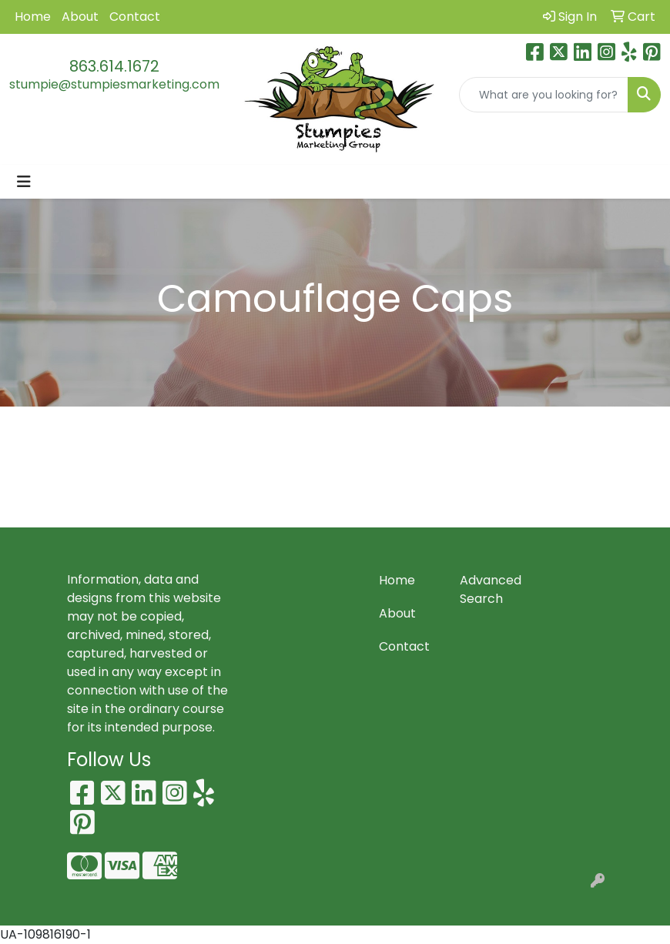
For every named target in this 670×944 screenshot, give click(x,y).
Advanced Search (490, 589)
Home (33, 16)
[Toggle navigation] (24, 181)
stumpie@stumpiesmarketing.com (114, 84)
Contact (134, 16)
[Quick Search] (544, 94)
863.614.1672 (114, 66)
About (80, 16)
